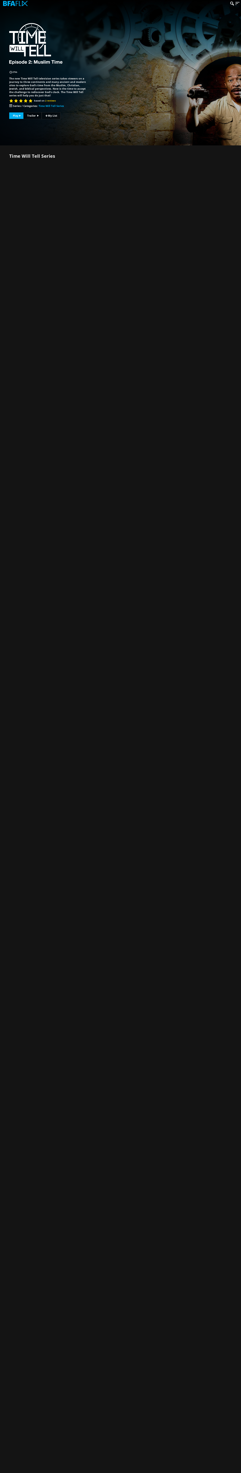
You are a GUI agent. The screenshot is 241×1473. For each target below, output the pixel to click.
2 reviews (50, 100)
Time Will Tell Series (51, 106)
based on (45, 100)
